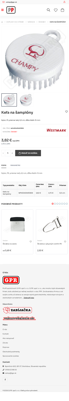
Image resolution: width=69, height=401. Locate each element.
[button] (50, 10)
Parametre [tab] (15, 165)
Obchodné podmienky (11, 352)
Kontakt (6, 334)
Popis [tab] (3, 165)
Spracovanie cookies (11, 356)
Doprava (6, 347)
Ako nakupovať (8, 338)
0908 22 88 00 (11, 370)
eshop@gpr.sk (11, 2)
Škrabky (42, 22)
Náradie (31, 22)
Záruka (5, 343)
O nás (5, 329)
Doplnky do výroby (15, 22)
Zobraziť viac (29, 298)
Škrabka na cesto (10, 244)
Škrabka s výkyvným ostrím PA (49, 244)
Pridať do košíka (29, 153)
